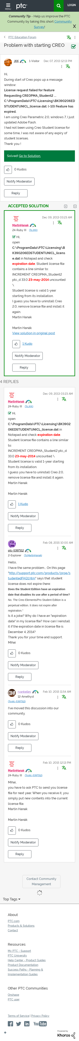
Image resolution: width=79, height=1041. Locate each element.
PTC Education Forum (22, 37)
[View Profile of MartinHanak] (20, 225)
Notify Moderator (19, 181)
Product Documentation (23, 965)
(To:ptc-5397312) (17, 701)
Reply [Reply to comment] (24, 367)
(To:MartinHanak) (33, 555)
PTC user (14, 999)
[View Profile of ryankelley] (24, 691)
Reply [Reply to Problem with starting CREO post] (16, 193)
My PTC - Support (19, 950)
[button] (62, 66)
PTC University (17, 955)
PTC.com (14, 921)
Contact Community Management (41, 881)
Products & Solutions (21, 925)
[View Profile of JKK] (16, 61)
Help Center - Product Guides (27, 960)
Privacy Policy (40, 1015)
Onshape (13, 994)
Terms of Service (18, 1015)
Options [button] (74, 37)
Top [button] (5, 1032)
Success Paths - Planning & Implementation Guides (25, 972)
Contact (13, 930)
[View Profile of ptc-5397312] (16, 550)
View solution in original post (33, 333)
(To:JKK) (33, 230)
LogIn (71, 5)
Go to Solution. (30, 156)
